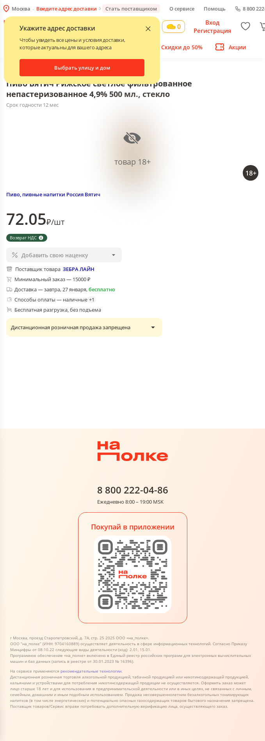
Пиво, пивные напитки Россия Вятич (53, 194)
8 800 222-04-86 (132, 490)
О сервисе (181, 8)
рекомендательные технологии (90, 671)
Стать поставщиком (131, 8)
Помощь (215, 8)
